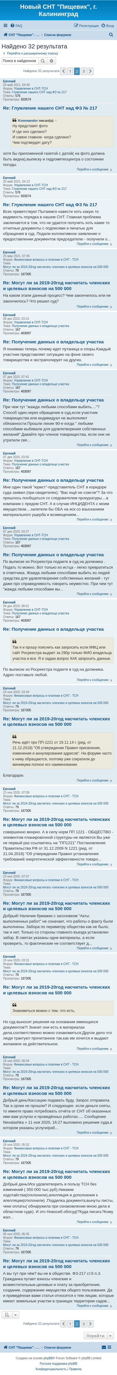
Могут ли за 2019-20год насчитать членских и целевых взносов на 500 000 (55, 267)
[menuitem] (16, 25)
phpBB (48, 1358)
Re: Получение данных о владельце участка (53, 341)
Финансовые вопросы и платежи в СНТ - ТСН (46, 259)
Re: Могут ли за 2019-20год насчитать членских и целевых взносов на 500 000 (56, 285)
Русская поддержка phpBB (58, 1363)
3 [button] (84, 71)
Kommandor (28, 120)
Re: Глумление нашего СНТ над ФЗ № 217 (50, 108)
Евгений (9, 81)
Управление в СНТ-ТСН (31, 88)
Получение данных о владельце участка (40, 326)
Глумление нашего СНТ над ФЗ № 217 (39, 92)
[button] (63, 71)
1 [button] (70, 71)
